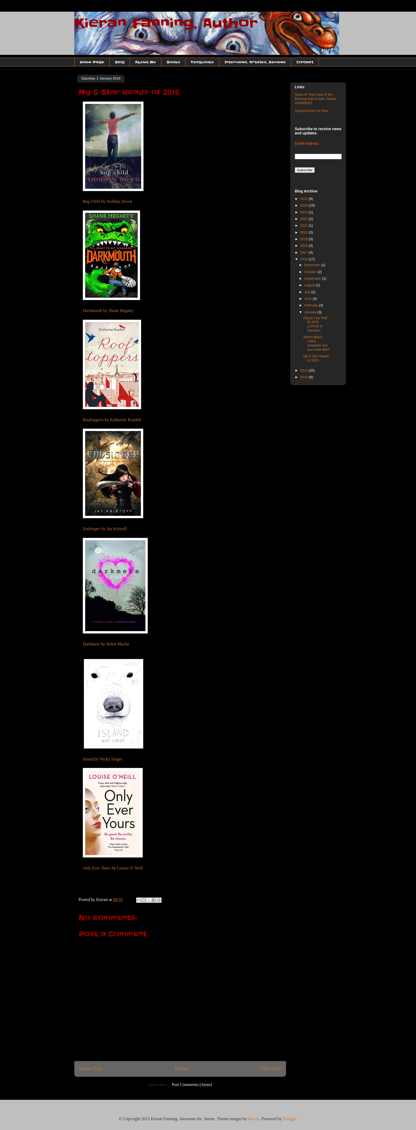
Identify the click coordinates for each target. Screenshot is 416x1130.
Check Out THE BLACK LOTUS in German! (315, 324)
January (311, 312)
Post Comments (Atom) (192, 1084)
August (310, 285)
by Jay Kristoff (105, 528)
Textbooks (202, 62)
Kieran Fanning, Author (166, 23)
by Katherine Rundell (112, 419)
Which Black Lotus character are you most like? (316, 343)
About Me (145, 62)
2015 (304, 370)
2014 (304, 377)
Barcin (253, 1118)
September (313, 278)
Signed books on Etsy (311, 111)
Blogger (289, 1118)
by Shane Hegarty (108, 310)
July (307, 292)
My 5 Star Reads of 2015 (316, 358)
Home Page (92, 62)
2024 (304, 205)
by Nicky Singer (102, 759)
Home (181, 1068)
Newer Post (90, 1068)
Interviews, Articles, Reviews (255, 62)
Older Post (271, 1068)
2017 (304, 252)
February (311, 305)
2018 (304, 246)
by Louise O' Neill (113, 868)
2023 (304, 212)
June (308, 299)
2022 (304, 219)
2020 (304, 232)
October (311, 272)
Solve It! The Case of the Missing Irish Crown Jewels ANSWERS (315, 99)
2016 (304, 259)
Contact (304, 62)
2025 (304, 199)
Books (173, 62)
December (312, 265)
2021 (304, 225)
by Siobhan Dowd (107, 201)
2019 (304, 239)
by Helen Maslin (106, 644)
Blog (119, 62)
